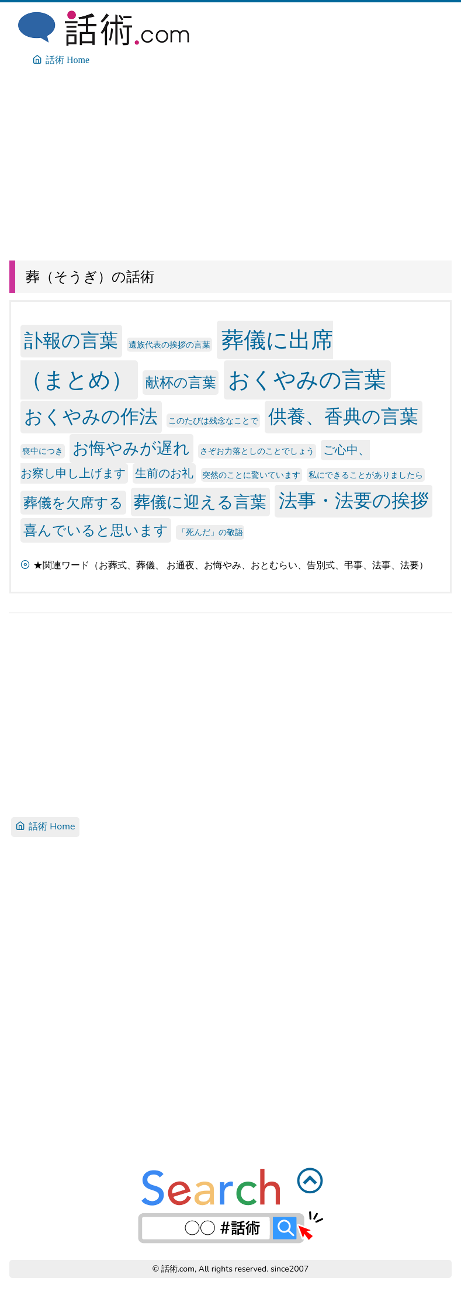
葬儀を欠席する (73, 502)
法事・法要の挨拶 (354, 500)
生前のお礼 (164, 473)
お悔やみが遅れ (131, 448)
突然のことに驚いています (251, 474)
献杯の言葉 (180, 382)
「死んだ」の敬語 (210, 532)
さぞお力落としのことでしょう (257, 451)
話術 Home (45, 826)
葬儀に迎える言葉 (200, 502)
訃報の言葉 (71, 341)
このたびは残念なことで (213, 420)
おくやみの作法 (91, 416)
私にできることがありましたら (366, 474)
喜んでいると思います (95, 530)
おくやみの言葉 (307, 380)
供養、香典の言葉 (343, 416)
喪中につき (42, 451)
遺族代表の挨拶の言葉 (169, 344)
